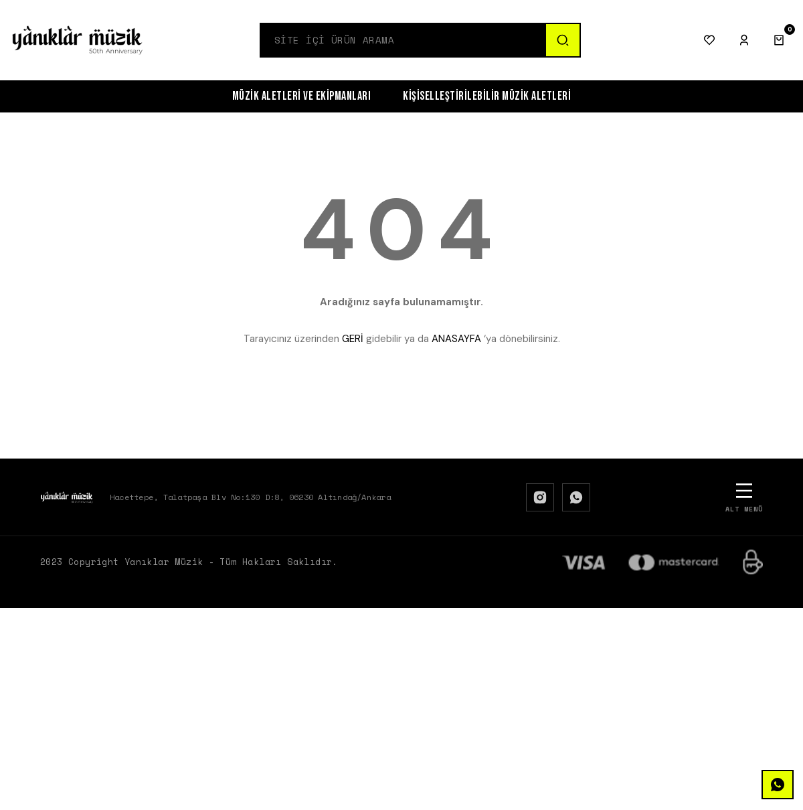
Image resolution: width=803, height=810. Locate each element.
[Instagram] (540, 497)
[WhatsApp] (576, 497)
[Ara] (562, 40)
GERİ (352, 338)
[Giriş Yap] (744, 40)
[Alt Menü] (744, 497)
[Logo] (78, 40)
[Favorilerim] (709, 40)
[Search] (403, 40)
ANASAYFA (456, 338)
